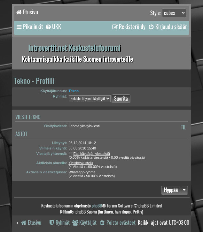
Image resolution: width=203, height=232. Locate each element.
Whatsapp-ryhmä (82, 172)
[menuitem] (53, 27)
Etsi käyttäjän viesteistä (92, 154)
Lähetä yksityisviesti (84, 126)
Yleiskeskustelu (81, 163)
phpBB (97, 206)
